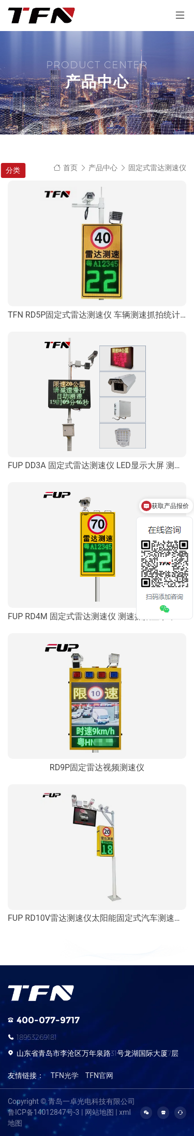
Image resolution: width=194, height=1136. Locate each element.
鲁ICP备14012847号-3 (43, 1112)
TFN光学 (65, 1075)
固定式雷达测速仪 (157, 167)
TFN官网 (99, 1075)
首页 (65, 167)
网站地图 (99, 1112)
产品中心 (102, 167)
